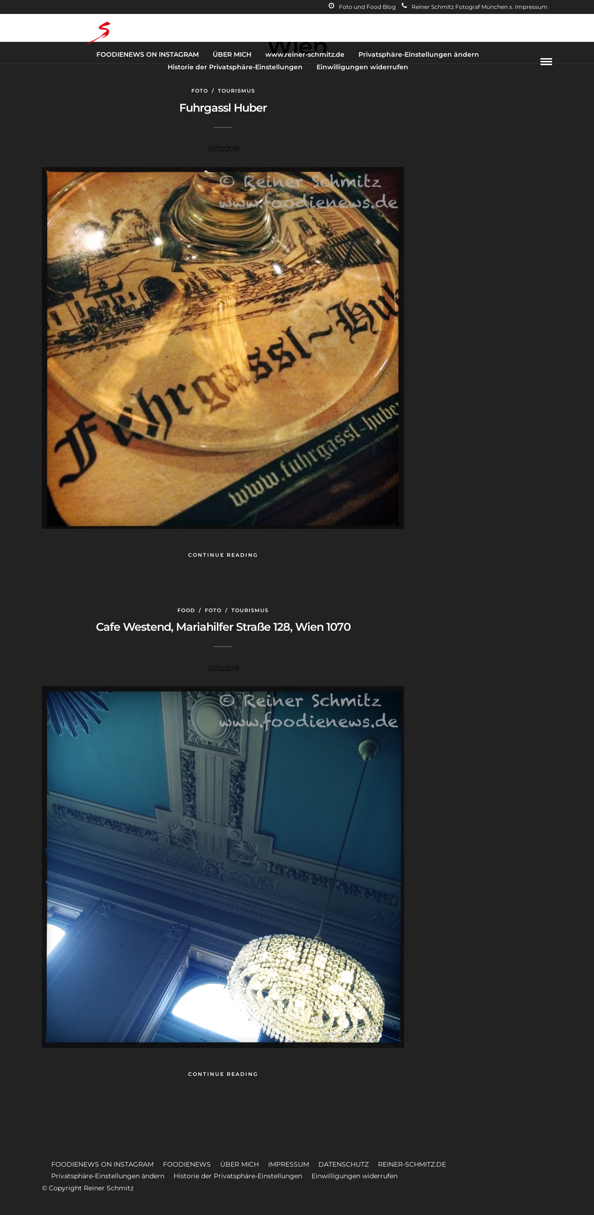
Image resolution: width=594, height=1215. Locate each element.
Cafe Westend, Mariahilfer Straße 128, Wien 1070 (223, 627)
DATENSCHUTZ (343, 1164)
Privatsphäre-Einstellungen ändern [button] (107, 1176)
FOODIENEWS (187, 1164)
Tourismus (236, 90)
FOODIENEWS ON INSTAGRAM (147, 54)
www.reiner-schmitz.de (304, 54)
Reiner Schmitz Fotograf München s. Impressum (474, 6)
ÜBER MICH (232, 54)
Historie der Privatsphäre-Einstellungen (235, 67)
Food (186, 610)
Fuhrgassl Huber (223, 107)
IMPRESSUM (288, 1164)
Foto (199, 90)
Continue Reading (223, 555)
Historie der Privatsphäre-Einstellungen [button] (238, 1176)
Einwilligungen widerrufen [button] (354, 1176)
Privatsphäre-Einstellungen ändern (418, 54)
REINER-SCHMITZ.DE (412, 1164)
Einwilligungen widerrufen (362, 67)
